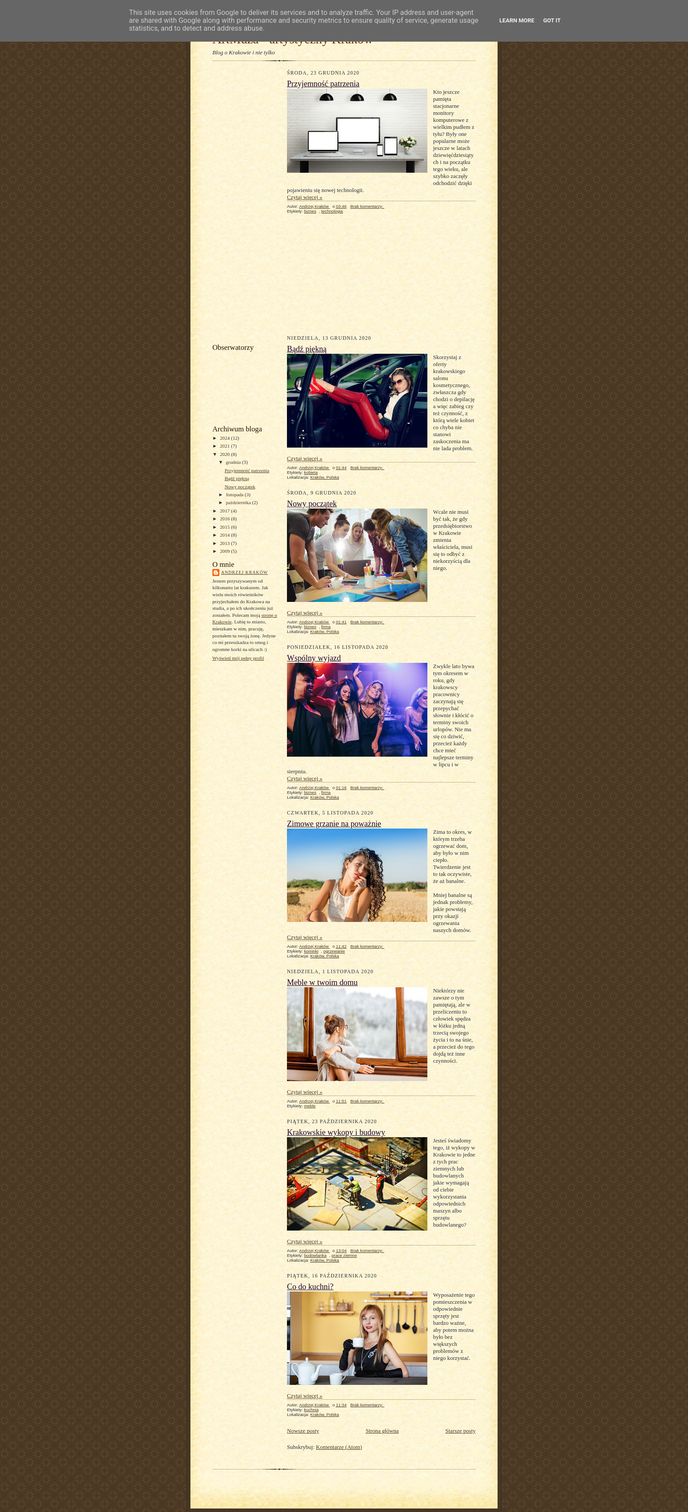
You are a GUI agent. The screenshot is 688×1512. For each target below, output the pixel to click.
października (239, 502)
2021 (225, 445)
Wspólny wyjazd (314, 658)
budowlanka (315, 1255)
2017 (225, 510)
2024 (225, 438)
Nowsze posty (303, 1430)
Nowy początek (240, 486)
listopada (235, 494)
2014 (225, 534)
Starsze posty (460, 1430)
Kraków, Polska (324, 477)
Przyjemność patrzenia (247, 470)
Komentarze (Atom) (339, 1447)
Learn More (516, 20)
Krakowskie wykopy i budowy (336, 1132)
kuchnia (311, 1409)
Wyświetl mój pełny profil (238, 658)
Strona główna (382, 1430)
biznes (310, 211)
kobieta (311, 472)
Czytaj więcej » (304, 197)
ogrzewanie (334, 951)
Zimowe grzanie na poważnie (334, 823)
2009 (225, 551)
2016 (225, 518)
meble (309, 1105)
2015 (225, 527)
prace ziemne (344, 1255)
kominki (311, 951)
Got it (552, 20)
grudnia (234, 462)
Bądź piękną (237, 478)
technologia (332, 211)
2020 (225, 454)
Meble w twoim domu (322, 982)
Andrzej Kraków (244, 572)
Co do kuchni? (310, 1286)
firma (325, 626)
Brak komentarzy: (367, 206)
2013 (225, 543)
